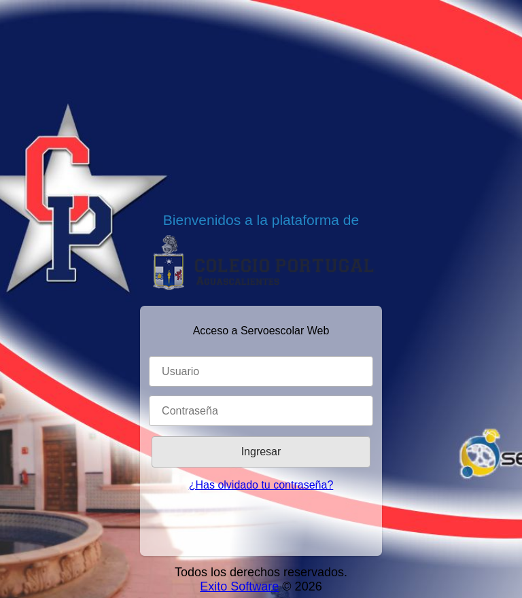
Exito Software (239, 586)
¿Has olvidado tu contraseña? (261, 485)
